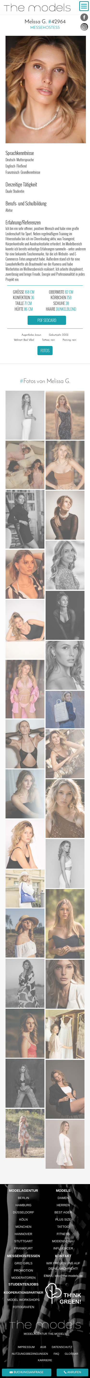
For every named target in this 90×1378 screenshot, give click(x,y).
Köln (23, 1219)
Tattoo (63, 1227)
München (23, 1227)
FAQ (56, 1353)
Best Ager (63, 1212)
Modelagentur (23, 1191)
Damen (63, 1198)
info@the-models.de (69, 1276)
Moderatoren (23, 1277)
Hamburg (23, 1205)
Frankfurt (23, 1248)
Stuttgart (23, 1241)
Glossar (71, 1353)
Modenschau (63, 1241)
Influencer (63, 1248)
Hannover (23, 1234)
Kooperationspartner (23, 1292)
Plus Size (63, 1219)
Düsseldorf (23, 1212)
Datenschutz (62, 1346)
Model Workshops (23, 1300)
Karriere (45, 1360)
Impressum (26, 1346)
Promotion (23, 1270)
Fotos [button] (45, 350)
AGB (43, 1346)
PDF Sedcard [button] (46, 320)
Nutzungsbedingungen (30, 1353)
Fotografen (23, 1307)
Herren (63, 1205)
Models (63, 1191)
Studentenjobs (23, 1284)
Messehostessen (23, 1256)
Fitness (63, 1234)
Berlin (23, 1198)
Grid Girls (24, 1263)
